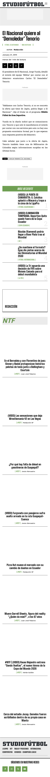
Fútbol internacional (27, 260)
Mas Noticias (26, 45)
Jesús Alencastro (28, 471)
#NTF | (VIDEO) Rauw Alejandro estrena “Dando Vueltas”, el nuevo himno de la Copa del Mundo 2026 (25, 665)
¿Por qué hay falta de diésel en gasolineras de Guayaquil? (25, 466)
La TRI (21, 278)
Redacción (18, 50)
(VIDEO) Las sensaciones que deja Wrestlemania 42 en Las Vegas (25, 417)
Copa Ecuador (24, 225)
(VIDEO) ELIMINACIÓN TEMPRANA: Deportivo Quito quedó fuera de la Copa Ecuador (32, 217)
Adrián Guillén (28, 672)
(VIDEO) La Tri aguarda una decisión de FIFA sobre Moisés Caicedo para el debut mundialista (31, 270)
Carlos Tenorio (14, 158)
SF (19, 241)
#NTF (17, 374)
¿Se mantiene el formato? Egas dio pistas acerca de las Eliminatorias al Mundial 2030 (32, 252)
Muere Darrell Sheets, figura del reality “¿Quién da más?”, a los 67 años (25, 615)
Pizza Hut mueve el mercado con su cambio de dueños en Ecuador (25, 566)
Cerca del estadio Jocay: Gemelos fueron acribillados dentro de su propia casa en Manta (25, 717)
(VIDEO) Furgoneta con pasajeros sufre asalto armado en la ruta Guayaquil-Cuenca (25, 516)
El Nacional (26, 158)
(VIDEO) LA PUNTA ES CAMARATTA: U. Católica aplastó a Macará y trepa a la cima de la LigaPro (32, 199)
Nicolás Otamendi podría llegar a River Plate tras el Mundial (31, 234)
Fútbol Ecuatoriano (26, 207)
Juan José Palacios (28, 374)
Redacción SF (28, 423)
